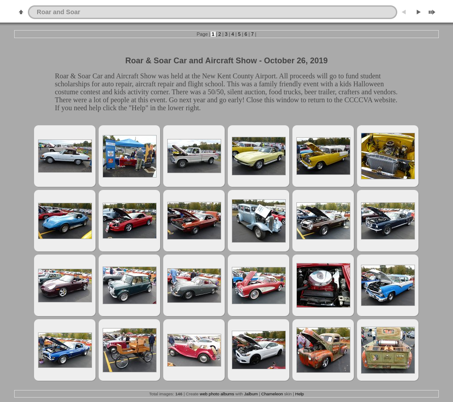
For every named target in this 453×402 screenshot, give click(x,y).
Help (299, 393)
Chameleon (272, 393)
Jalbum (251, 393)
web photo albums (217, 393)
